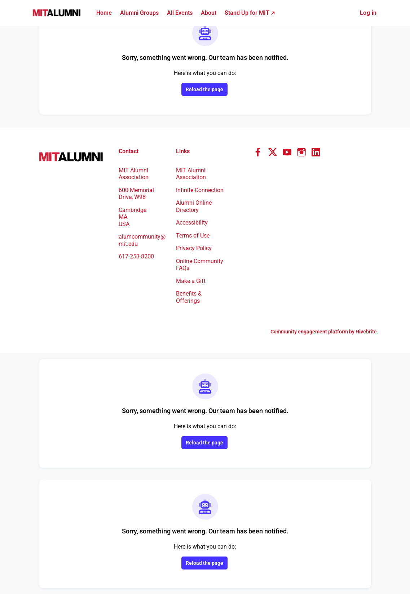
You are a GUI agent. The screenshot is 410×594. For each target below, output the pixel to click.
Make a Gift (191, 280)
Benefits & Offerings (190, 297)
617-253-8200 (138, 249)
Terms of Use (194, 235)
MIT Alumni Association (192, 166)
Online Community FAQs (199, 264)
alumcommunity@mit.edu (143, 233)
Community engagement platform (304, 331)
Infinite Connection (191, 186)
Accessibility (193, 222)
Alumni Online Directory (194, 206)
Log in (367, 13)
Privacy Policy (195, 248)
